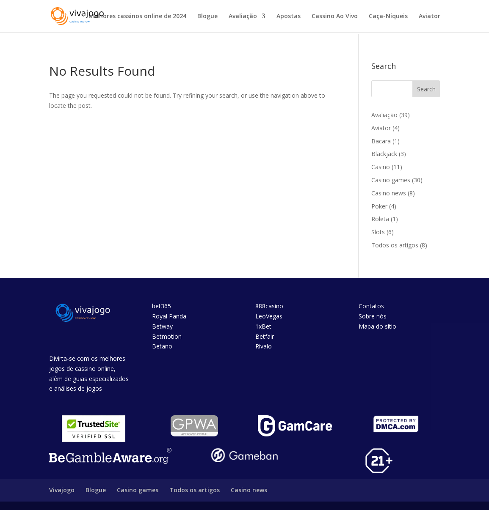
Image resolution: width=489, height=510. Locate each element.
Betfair (264, 336)
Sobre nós (373, 316)
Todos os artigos (394, 245)
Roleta (380, 219)
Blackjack (384, 154)
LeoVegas (268, 316)
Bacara (381, 141)
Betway (162, 326)
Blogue (207, 16)
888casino (269, 306)
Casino (380, 167)
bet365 (161, 306)
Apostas (288, 16)
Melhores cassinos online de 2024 (137, 16)
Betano (162, 346)
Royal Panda (169, 316)
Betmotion (167, 336)
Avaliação (243, 16)
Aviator (429, 16)
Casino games (390, 180)
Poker (379, 206)
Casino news (388, 193)
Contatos (371, 306)
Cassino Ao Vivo (335, 16)
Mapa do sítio (377, 326)
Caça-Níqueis (388, 16)
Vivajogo (62, 490)
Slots (378, 232)
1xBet (263, 326)
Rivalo (263, 346)
